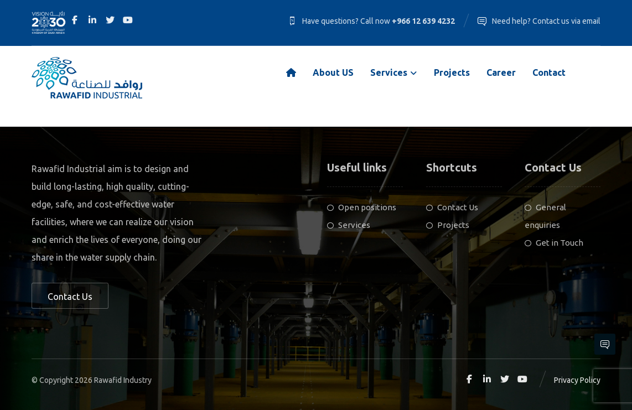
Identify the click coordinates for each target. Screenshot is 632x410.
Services (348, 225)
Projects (447, 225)
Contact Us (452, 207)
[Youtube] (128, 20)
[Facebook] (75, 20)
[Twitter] (110, 20)
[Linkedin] (92, 20)
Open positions (361, 207)
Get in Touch (554, 242)
